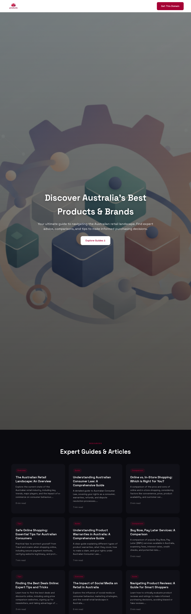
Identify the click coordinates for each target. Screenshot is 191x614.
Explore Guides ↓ (95, 240)
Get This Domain (170, 6)
